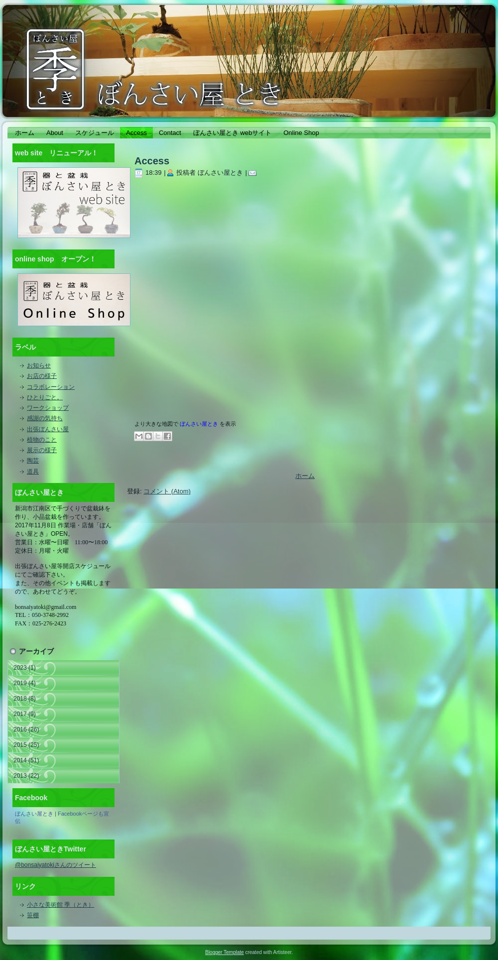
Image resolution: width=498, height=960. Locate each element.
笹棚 (33, 915)
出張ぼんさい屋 (48, 429)
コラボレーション (51, 386)
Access (151, 160)
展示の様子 (42, 450)
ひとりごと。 (45, 397)
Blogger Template (224, 952)
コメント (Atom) (167, 491)
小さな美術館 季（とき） (60, 904)
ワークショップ (48, 407)
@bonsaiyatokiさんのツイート (55, 864)
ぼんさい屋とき (34, 814)
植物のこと (42, 439)
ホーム (305, 476)
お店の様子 (42, 375)
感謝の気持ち (45, 418)
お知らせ (39, 365)
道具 (33, 471)
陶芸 (33, 460)
